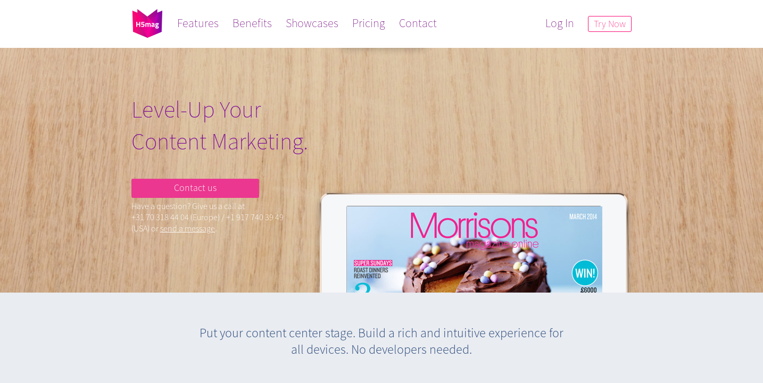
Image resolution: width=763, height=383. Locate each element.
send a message (187, 228)
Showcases (312, 22)
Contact (418, 22)
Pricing (368, 22)
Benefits (252, 22)
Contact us (195, 187)
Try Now (610, 24)
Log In (559, 22)
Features (198, 22)
